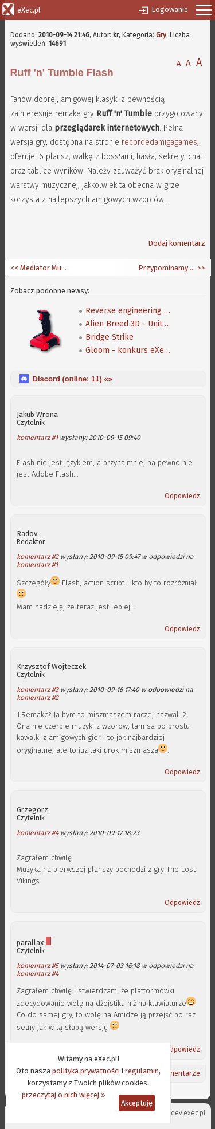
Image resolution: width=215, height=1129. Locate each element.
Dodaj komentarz (176, 243)
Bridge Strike (109, 337)
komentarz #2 (37, 557)
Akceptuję (137, 1103)
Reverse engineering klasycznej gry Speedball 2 (128, 311)
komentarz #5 (37, 966)
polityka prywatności (86, 1071)
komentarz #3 (37, 690)
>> (200, 267)
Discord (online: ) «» (72, 379)
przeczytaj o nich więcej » (63, 1095)
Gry (161, 35)
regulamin (142, 1071)
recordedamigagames (159, 142)
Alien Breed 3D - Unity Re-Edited (128, 324)
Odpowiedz (182, 496)
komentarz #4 (37, 833)
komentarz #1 (37, 438)
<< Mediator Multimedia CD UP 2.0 (39, 267)
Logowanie (169, 9)
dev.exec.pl (188, 1113)
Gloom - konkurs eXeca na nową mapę (128, 350)
